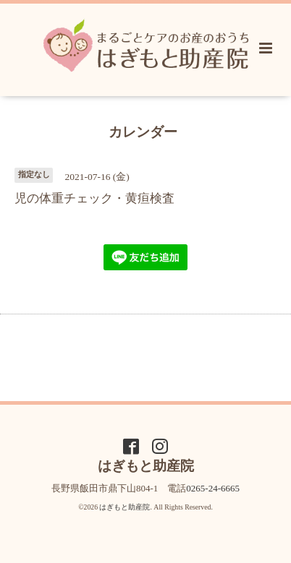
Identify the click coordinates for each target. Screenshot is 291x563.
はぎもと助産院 (124, 507)
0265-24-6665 (213, 488)
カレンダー (143, 131)
